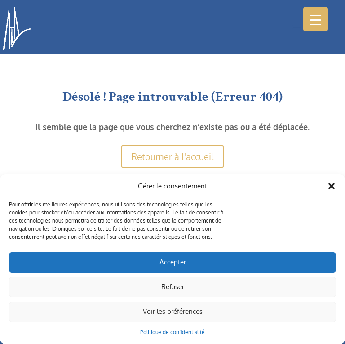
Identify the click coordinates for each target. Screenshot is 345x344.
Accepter (172, 262)
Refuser (172, 286)
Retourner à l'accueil (172, 156)
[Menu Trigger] (315, 19)
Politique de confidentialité (172, 332)
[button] (331, 186)
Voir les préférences (173, 311)
